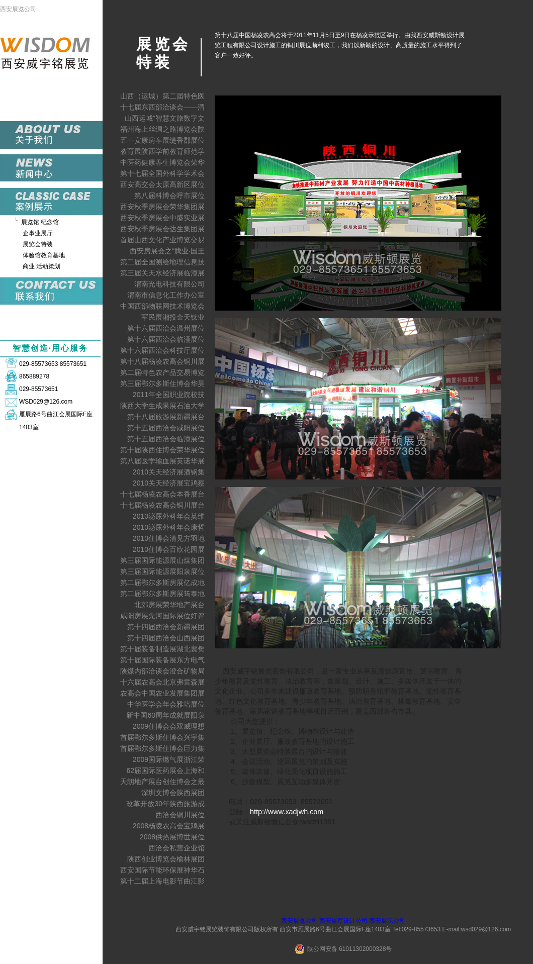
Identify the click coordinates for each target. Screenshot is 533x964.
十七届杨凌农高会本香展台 (162, 494)
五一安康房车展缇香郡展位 (162, 140)
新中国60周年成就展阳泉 (165, 715)
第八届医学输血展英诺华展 (162, 461)
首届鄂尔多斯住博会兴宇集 (162, 737)
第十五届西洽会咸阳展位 (166, 428)
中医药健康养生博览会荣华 (162, 162)
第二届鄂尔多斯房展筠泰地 (162, 594)
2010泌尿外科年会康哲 (169, 527)
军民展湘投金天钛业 (173, 317)
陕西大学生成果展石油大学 (162, 406)
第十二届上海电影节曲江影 (162, 881)
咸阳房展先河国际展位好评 (162, 616)
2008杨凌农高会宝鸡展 (169, 826)
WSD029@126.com (45, 401)
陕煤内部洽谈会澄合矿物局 (162, 671)
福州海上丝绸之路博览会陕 (162, 129)
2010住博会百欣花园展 (169, 549)
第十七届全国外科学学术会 (162, 173)
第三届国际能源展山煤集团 (162, 560)
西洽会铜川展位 (180, 815)
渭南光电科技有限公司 (169, 284)
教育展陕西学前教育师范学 (162, 151)
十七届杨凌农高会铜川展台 (162, 505)
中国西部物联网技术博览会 (162, 306)
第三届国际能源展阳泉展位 (162, 571)
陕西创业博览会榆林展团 (166, 859)
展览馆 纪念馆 (40, 222)
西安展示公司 (387, 920)
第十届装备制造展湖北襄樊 (162, 649)
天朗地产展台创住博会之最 (162, 782)
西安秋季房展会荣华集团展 (162, 207)
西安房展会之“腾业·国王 (167, 251)
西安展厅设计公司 (343, 920)
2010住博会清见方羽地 (169, 538)
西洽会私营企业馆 (176, 848)
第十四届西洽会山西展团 (166, 638)
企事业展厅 (38, 233)
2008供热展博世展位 (172, 837)
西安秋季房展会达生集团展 (162, 229)
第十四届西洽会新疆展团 (166, 627)
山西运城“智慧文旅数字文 (165, 118)
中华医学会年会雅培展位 (166, 704)
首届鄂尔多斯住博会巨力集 (162, 748)
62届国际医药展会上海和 (165, 770)
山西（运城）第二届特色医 (162, 96)
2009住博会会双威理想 (169, 726)
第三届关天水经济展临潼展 (162, 273)
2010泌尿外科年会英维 (169, 516)
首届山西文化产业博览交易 (162, 240)
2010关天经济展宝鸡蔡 (169, 483)
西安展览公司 (18, 9)
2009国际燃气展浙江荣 (169, 759)
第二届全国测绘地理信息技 (162, 262)
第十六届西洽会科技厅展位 (162, 350)
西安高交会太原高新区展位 (162, 184)
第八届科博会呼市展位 (169, 195)
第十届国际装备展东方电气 (162, 660)
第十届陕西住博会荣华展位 (162, 450)
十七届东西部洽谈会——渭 (162, 107)
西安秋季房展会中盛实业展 (162, 218)
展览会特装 (38, 244)
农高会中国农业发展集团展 (162, 693)
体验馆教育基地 (44, 255)
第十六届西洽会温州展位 (166, 328)
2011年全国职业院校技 (169, 395)
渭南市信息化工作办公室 (166, 295)
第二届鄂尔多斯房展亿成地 (162, 583)
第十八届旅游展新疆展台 (166, 417)
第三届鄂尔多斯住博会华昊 (162, 383)
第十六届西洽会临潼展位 (166, 339)
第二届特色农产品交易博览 (162, 372)
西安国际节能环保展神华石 (162, 870)
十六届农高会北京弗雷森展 (162, 682)
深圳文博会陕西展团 (173, 793)
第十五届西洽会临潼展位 (166, 439)
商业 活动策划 (41, 266)
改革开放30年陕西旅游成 (165, 804)
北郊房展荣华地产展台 (169, 605)
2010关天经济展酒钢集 (169, 472)
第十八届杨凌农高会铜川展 (162, 361)
